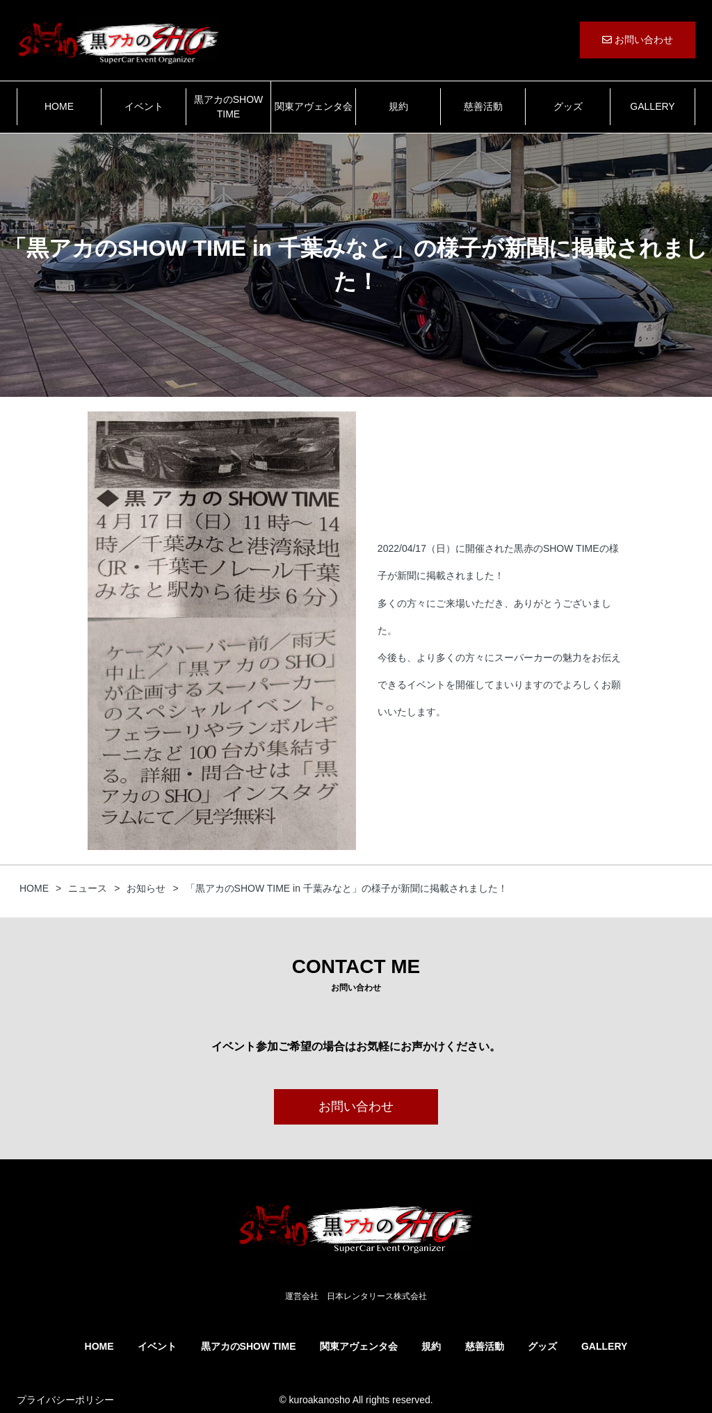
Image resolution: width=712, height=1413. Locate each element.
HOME (59, 106)
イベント (143, 106)
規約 (398, 106)
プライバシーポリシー (65, 1399)
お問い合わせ (637, 39)
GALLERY (652, 106)
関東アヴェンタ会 (314, 106)
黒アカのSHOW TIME (229, 107)
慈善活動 (483, 106)
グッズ (568, 106)
